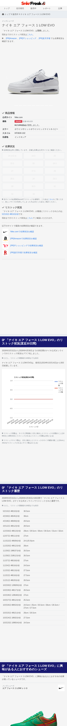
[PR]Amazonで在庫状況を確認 (19, 239)
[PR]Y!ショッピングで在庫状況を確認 (22, 246)
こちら (30, 34)
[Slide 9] (51, 105)
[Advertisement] (33, 278)
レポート (47, 8)
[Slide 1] (16, 105)
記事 (60, 8)
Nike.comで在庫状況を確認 (18, 232)
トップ (7, 8)
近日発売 (20, 8)
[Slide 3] (25, 105)
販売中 (33, 8)
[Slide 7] (42, 105)
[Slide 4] (29, 105)
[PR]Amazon (11, 38)
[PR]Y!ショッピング (27, 38)
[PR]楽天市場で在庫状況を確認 (19, 253)
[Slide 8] (46, 105)
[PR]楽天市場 (44, 38)
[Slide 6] (38, 105)
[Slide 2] (20, 105)
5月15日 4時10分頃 (10, 214)
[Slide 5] (33, 105)
